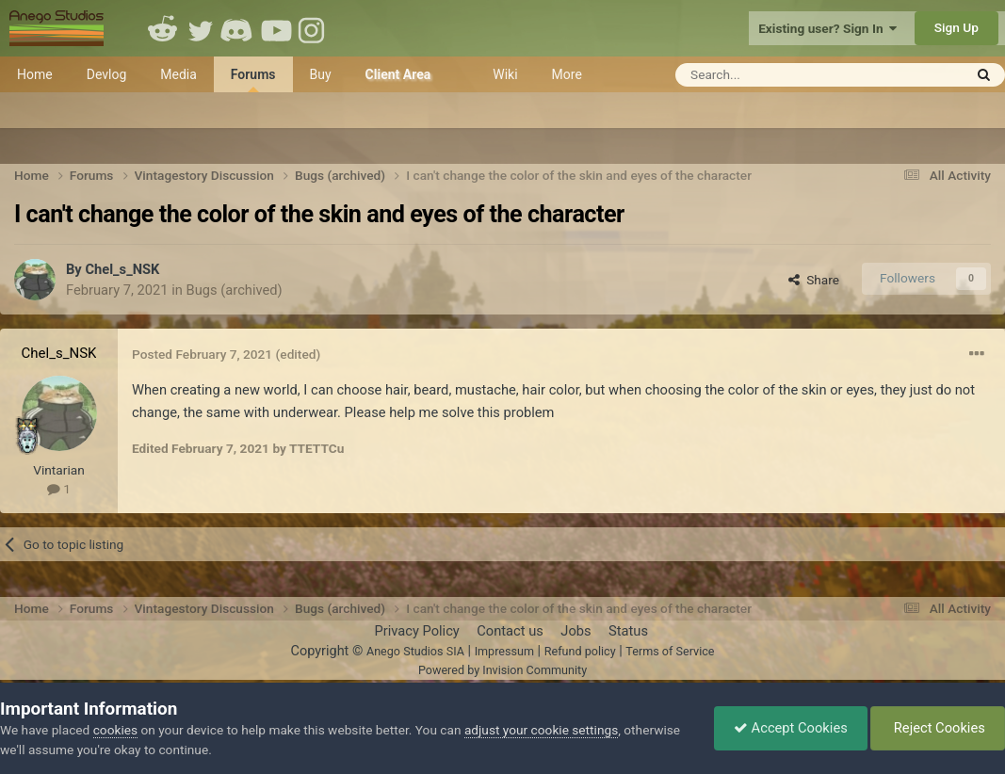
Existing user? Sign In (827, 28)
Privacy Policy (416, 630)
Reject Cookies (937, 727)
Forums (253, 79)
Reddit (163, 28)
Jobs (575, 630)
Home (35, 74)
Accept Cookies (791, 727)
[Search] (772, 75)
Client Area (398, 74)
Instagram (313, 28)
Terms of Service (669, 651)
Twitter (200, 28)
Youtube (276, 28)
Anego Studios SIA (415, 651)
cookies (115, 729)
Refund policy (580, 651)
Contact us (510, 630)
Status (628, 630)
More (567, 74)
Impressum (504, 651)
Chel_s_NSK (122, 269)
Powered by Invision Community (502, 670)
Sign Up (956, 27)
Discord (238, 28)
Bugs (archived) (234, 290)
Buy (321, 74)
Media (178, 74)
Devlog (107, 74)
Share (813, 279)
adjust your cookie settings (541, 729)
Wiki (505, 74)
